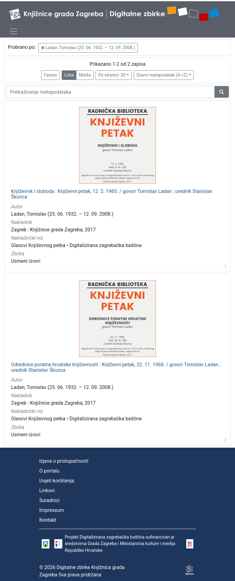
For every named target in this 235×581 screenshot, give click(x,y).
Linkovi (47, 490)
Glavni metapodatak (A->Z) (162, 75)
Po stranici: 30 (111, 75)
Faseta (50, 75)
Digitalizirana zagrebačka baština (106, 245)
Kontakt (47, 520)
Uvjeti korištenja (56, 481)
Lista (69, 75)
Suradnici (49, 500)
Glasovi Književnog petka (38, 245)
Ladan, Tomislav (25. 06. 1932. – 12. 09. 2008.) (88, 47)
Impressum (51, 510)
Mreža (85, 75)
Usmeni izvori (25, 261)
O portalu (49, 471)
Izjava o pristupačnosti (63, 461)
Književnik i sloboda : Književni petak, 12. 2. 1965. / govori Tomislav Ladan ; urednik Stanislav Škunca (111, 194)
